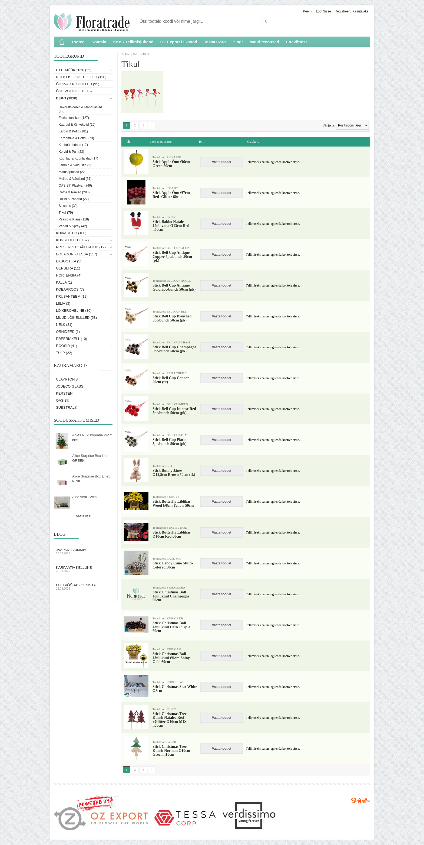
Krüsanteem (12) (72, 296)
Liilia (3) (63, 303)
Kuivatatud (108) (71, 233)
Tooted (78, 42)
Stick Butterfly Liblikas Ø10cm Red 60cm (172, 534)
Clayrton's (67, 379)
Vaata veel (83, 516)
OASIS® (62, 400)
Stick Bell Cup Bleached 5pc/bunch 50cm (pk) (172, 318)
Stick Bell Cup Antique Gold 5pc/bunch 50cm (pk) (174, 287)
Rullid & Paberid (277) (74, 199)
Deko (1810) (66, 98)
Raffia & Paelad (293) (74, 192)
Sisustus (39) (68, 206)
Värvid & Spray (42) (73, 226)
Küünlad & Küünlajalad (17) (78, 158)
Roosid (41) (66, 346)
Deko (136, 54)
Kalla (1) (64, 282)
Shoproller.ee (360, 800)
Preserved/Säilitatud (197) (82, 247)
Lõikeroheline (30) (74, 310)
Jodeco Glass (69, 386)
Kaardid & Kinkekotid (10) (77, 124)
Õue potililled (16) (74, 91)
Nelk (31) (64, 325)
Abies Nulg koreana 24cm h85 (92, 437)
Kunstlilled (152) (72, 240)
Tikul (146, 54)
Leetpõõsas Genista (83, 586)
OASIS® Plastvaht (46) (75, 185)
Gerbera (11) (68, 268)
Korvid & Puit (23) (71, 152)
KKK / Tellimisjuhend (133, 42)
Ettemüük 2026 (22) (73, 70)
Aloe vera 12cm (84, 497)
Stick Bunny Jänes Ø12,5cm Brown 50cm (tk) (174, 472)
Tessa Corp (215, 42)
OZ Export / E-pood (178, 42)
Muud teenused (264, 42)
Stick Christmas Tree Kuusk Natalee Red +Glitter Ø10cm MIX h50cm (170, 719)
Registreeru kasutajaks (351, 11)
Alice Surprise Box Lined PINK (91, 478)
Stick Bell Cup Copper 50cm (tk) (171, 380)
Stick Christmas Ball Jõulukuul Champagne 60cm (171, 596)
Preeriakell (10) (71, 339)
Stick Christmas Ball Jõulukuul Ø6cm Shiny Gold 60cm (171, 658)
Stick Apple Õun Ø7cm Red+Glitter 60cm (171, 195)
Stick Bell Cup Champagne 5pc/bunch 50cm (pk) (174, 349)
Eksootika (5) (68, 261)
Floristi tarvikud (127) (74, 118)
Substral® (66, 407)
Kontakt (99, 42)
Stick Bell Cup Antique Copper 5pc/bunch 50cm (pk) (172, 256)
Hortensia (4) (68, 275)
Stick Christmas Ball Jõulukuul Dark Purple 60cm (171, 627)
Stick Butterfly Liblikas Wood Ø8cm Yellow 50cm (173, 503)
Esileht (125, 54)
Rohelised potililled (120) (81, 77)
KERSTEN (64, 393)
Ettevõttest (296, 42)
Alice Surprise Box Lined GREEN (91, 458)
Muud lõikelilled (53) (76, 318)
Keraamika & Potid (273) (76, 138)
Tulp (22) (64, 353)
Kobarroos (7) (70, 289)
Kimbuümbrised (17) (73, 145)
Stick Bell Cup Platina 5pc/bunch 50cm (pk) (170, 442)
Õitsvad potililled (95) (77, 84)
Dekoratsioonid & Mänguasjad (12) (80, 109)
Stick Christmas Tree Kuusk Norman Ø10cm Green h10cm (171, 750)
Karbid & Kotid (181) (73, 131)
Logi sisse (323, 11)
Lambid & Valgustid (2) (75, 165)
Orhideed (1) (68, 332)
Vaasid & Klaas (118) (74, 219)
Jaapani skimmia (83, 551)
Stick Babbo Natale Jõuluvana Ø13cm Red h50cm (171, 226)
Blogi (238, 42)
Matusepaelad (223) (73, 172)
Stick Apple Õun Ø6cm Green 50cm (171, 164)
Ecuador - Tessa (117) (76, 254)
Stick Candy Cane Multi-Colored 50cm (173, 565)
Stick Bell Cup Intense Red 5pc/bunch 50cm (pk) (174, 411)
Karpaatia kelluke (83, 569)
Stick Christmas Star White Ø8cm (175, 689)
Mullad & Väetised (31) (75, 179)
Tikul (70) (66, 212)
